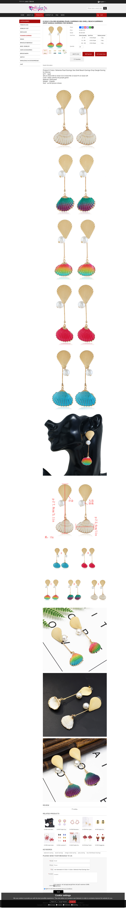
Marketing (74, 905)
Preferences (66, 905)
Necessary (51, 905)
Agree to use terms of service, (58, 888)
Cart (101, 15)
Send (58, 892)
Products (39, 15)
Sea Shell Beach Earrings (94, 853)
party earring (81, 853)
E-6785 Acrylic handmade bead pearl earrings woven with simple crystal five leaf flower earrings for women (49, 845)
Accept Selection (63, 901)
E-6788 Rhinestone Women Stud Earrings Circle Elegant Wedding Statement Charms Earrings (75, 829)
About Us (30, 15)
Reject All (53, 901)
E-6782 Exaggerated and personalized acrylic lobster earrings (100, 845)
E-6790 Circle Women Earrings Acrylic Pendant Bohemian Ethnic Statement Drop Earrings (49, 829)
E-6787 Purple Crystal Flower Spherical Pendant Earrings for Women (62, 829)
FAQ (57, 15)
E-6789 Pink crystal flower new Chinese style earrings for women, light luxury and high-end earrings (87, 829)
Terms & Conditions (67, 888)
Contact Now (101, 54)
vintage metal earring (70, 853)
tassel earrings (59, 853)
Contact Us (49, 15)
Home (22, 15)
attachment (56, 886)
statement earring (48, 853)
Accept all (72, 901)
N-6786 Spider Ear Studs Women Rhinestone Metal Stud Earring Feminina (100, 829)
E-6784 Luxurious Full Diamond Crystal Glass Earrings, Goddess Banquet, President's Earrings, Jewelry (62, 845)
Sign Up (31, 1)
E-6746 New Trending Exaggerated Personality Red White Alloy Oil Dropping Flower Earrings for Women (87, 845)
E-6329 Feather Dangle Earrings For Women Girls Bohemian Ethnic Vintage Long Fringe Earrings (75, 845)
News (62, 15)
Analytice (59, 905)
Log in (26, 1)
